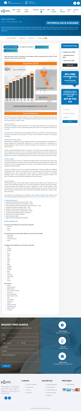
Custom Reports (50, 387)
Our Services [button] (62, 10)
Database (49, 395)
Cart (42, 10)
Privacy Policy (29, 387)
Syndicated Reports (51, 384)
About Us (69, 10)
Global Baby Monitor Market (33, 196)
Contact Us (76, 10)
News (48, 9)
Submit (6, 366)
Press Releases (54, 10)
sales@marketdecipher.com (15, 3)
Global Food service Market (49, 196)
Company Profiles (51, 392)
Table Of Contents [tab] (27, 47)
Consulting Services (51, 390)
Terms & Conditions (31, 384)
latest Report (27, 10)
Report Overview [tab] (11, 47)
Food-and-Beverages (11, 22)
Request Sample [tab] (11, 50)
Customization (42, 47)
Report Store (19, 10)
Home (13, 9)
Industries (36, 9)
